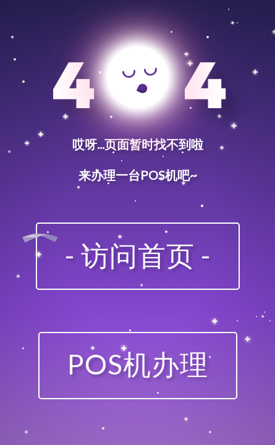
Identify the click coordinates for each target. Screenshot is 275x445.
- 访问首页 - (138, 255)
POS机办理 (137, 364)
